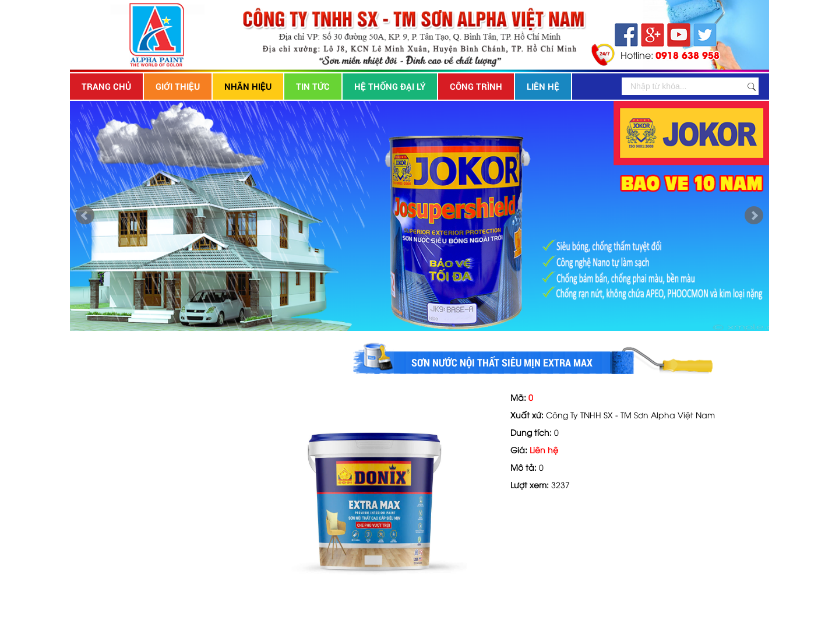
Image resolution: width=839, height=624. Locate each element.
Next (754, 215)
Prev (85, 215)
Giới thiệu (178, 86)
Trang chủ (106, 86)
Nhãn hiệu (248, 86)
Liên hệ (543, 86)
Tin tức (313, 86)
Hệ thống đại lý (389, 86)
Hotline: (670, 54)
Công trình (476, 86)
